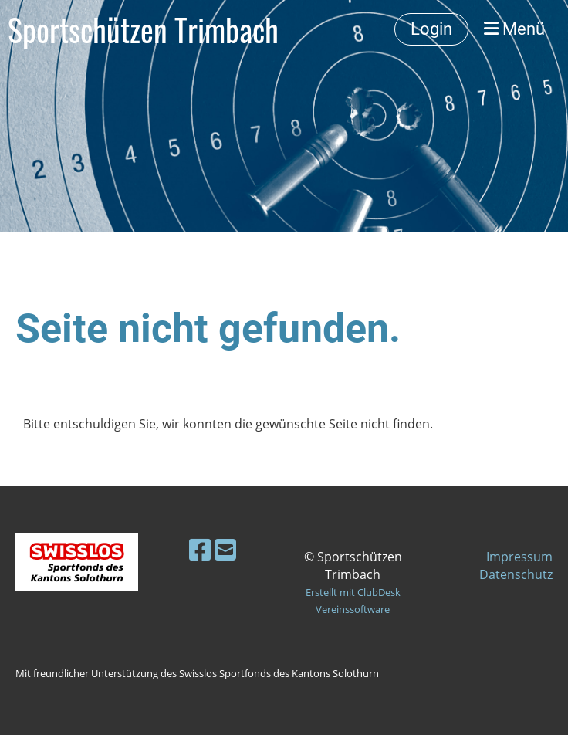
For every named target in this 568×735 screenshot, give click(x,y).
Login (431, 29)
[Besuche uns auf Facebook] (200, 549)
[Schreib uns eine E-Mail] (225, 549)
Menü (514, 29)
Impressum (519, 556)
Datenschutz (516, 574)
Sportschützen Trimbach (143, 29)
